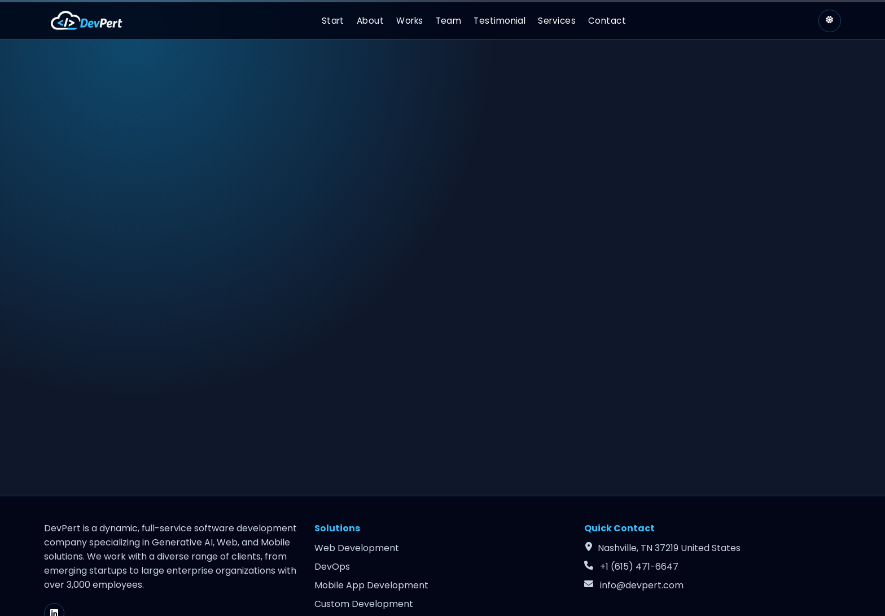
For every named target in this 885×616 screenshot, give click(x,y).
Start (333, 21)
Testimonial (499, 21)
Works (409, 21)
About (370, 21)
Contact (607, 21)
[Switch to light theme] (829, 21)
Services (557, 21)
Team (449, 21)
